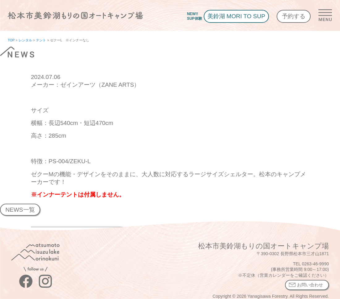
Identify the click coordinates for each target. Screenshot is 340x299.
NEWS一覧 (20, 209)
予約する (293, 16)
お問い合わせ (310, 284)
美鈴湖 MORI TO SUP (236, 16)
